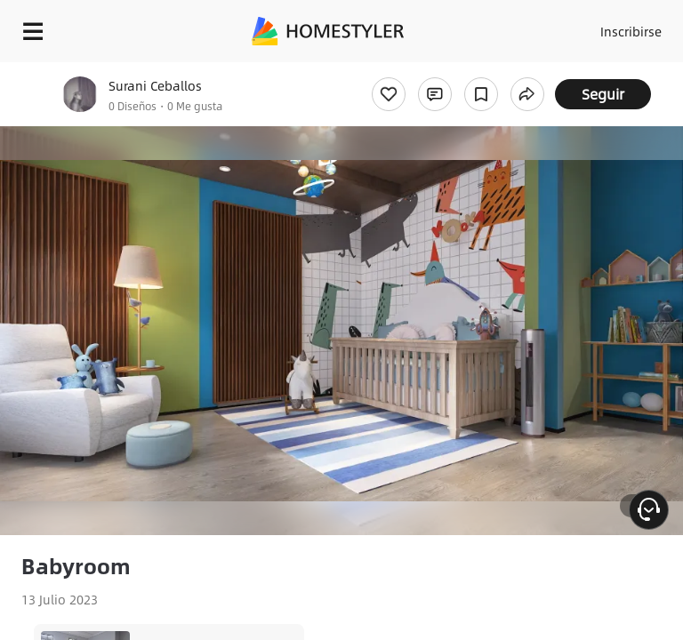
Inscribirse (631, 31)
